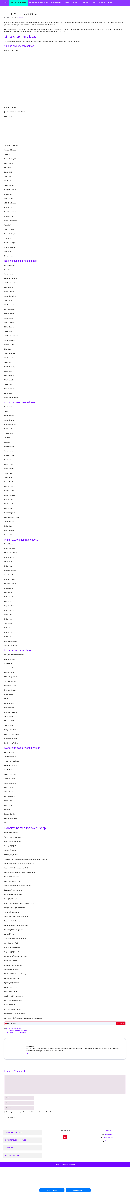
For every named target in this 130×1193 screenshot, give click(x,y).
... (27, 1052)
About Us (108, 1131)
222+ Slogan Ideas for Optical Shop (16, 1032)
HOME (5, 3)
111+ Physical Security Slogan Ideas (16, 1030)
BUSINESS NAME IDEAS (18, 3)
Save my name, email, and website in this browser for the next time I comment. (32, 1112)
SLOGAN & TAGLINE (71, 3)
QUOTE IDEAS (85, 3)
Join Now (120, 1023)
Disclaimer (108, 1141)
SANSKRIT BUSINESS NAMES (38, 3)
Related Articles (78, 1190)
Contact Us (108, 1134)
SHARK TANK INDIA (99, 3)
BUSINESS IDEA (56, 3)
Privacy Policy (108, 1137)
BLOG (110, 3)
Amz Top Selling (52, 1190)
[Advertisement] (65, 80)
